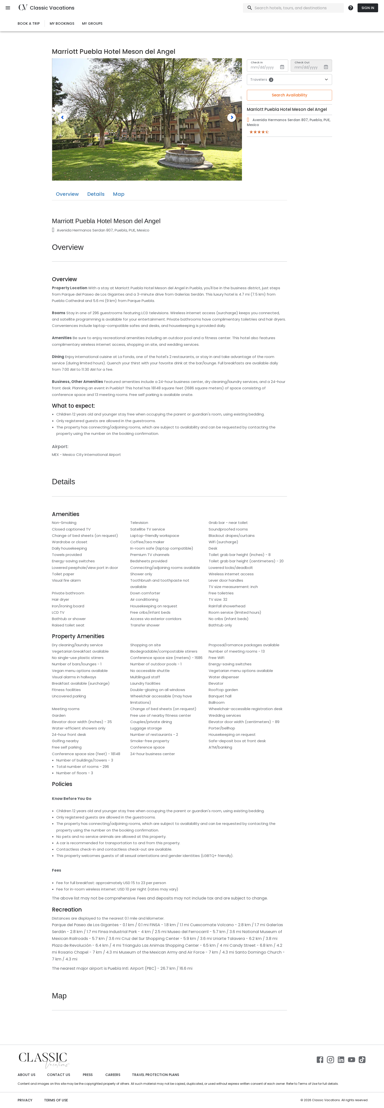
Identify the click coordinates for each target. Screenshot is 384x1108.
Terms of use (56, 1100)
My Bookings (62, 23)
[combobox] (294, 8)
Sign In (368, 7)
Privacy (25, 1100)
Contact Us (58, 1074)
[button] (62, 117)
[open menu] (8, 8)
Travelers (261, 79)
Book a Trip (29, 23)
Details (96, 194)
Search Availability (289, 95)
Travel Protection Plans (155, 1074)
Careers (112, 1074)
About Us (26, 1074)
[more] (351, 8)
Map (118, 194)
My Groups (92, 23)
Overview (67, 194)
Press (88, 1074)
